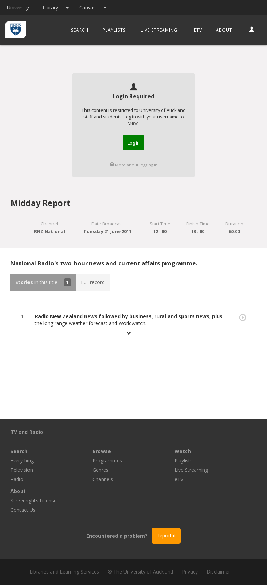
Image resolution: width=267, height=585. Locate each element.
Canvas (96, 7)
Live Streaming (159, 30)
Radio (16, 479)
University (20, 7)
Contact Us (22, 509)
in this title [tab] (43, 282)
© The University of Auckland (140, 571)
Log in (134, 143)
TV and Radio (26, 432)
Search (79, 30)
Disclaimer (218, 571)
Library (57, 7)
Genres (100, 470)
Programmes (107, 460)
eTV (198, 30)
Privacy (190, 571)
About (224, 30)
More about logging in (133, 164)
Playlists (114, 30)
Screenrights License (33, 500)
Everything (22, 460)
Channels (102, 479)
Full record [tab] (93, 282)
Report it (166, 535)
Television (21, 470)
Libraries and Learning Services (64, 571)
